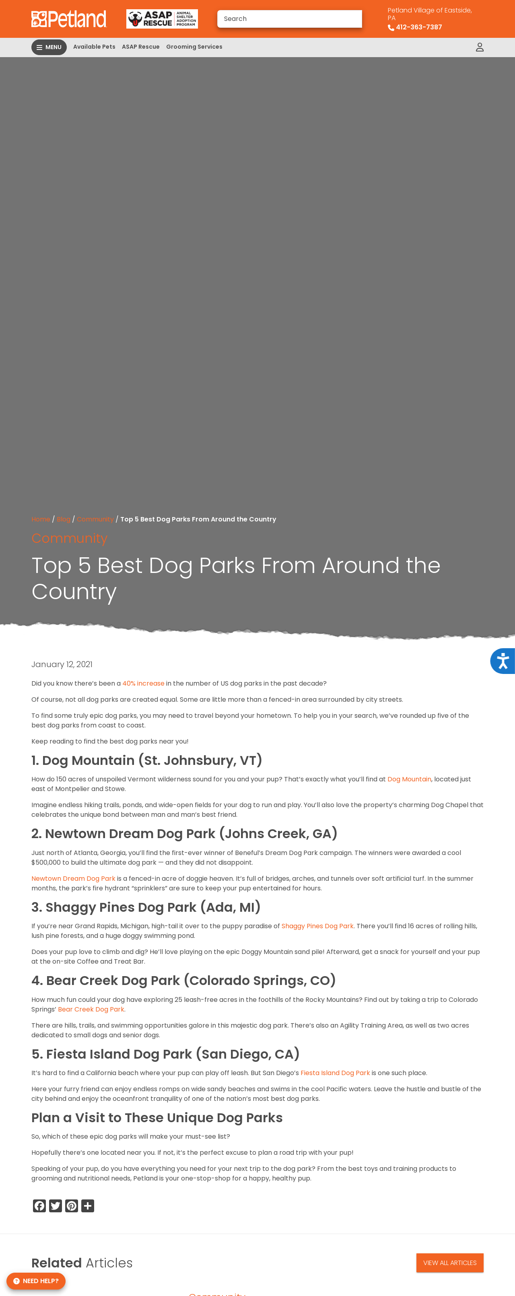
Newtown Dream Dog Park (73, 878)
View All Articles (450, 1262)
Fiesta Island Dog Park (335, 1073)
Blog (63, 519)
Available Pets (94, 47)
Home (40, 519)
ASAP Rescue (141, 47)
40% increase (143, 683)
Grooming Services (194, 47)
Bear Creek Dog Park (91, 1009)
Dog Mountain (409, 779)
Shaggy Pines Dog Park (318, 926)
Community (95, 519)
